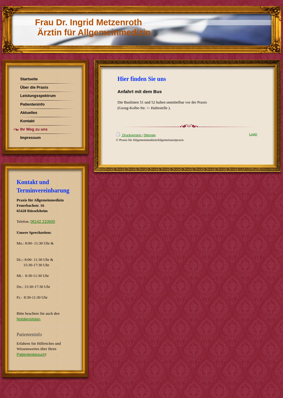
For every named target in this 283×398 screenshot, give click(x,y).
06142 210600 (42, 221)
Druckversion (129, 135)
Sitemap (149, 135)
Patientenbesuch (31, 354)
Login (253, 134)
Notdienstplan (28, 319)
